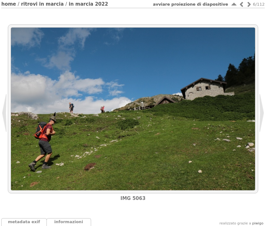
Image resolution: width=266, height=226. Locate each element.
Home (8, 4)
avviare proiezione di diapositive (190, 4)
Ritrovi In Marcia (42, 4)
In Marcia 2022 (88, 4)
